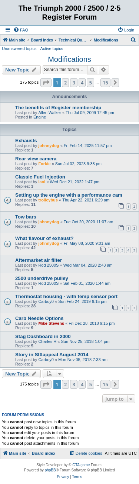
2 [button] (65, 82)
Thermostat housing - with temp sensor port (66, 296)
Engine (39, 117)
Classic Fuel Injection (40, 177)
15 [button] (105, 82)
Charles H (47, 341)
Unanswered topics (19, 48)
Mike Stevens (51, 323)
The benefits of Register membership (58, 107)
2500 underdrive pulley (41, 278)
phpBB (50, 470)
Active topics (51, 48)
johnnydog (48, 145)
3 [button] (73, 82)
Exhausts (26, 140)
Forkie (44, 163)
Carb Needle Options (39, 318)
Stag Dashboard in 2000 (43, 336)
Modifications (69, 59)
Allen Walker (49, 112)
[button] (46, 82)
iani (41, 182)
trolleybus (48, 200)
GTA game (81, 465)
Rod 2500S (48, 265)
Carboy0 (46, 301)
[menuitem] (20, 30)
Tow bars (25, 217)
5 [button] (90, 82)
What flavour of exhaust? (44, 238)
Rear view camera (35, 158)
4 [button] (82, 82)
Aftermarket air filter (38, 260)
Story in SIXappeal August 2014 (51, 354)
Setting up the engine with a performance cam (68, 195)
